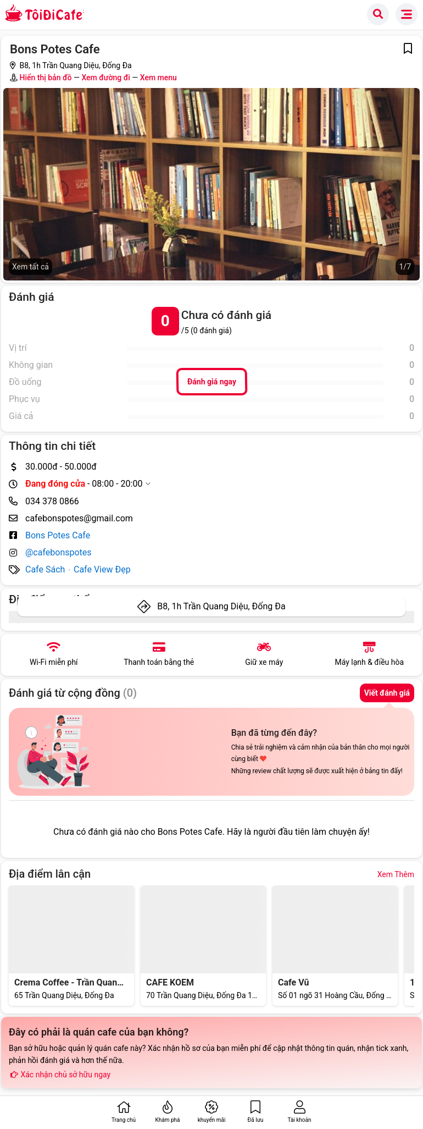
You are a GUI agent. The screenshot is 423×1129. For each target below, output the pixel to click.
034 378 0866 (52, 501)
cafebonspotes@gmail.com (79, 518)
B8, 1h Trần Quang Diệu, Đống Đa (221, 606)
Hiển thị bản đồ (45, 77)
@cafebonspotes (58, 552)
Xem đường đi (105, 77)
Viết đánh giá (387, 693)
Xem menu (158, 77)
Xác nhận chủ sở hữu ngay (59, 1074)
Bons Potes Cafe (57, 535)
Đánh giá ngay (211, 381)
